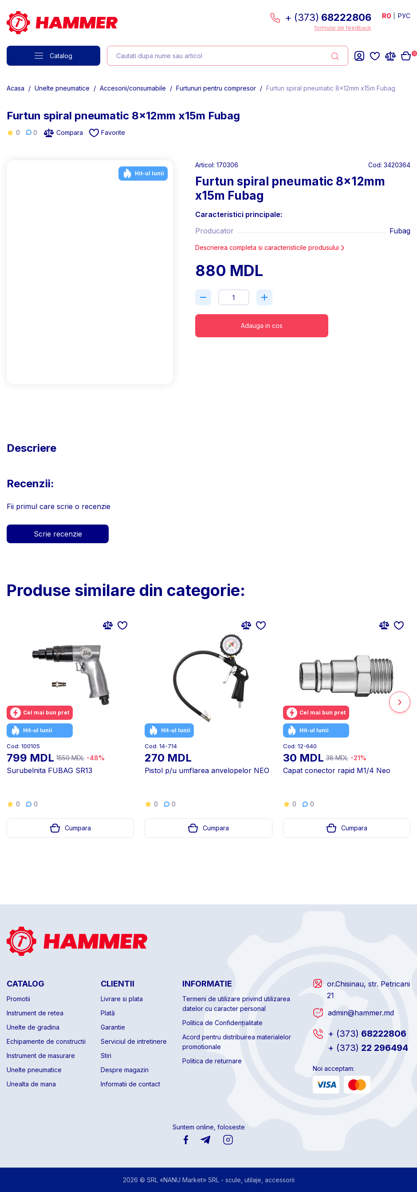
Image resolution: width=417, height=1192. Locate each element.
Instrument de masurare (41, 1055)
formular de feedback (342, 27)
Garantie (113, 1027)
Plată (108, 1013)
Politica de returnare (212, 1061)
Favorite (107, 133)
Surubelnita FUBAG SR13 (49, 770)
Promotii (18, 999)
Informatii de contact (130, 1084)
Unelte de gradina (33, 1027)
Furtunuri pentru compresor (216, 88)
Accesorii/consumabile (133, 88)
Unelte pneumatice (62, 88)
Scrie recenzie (58, 533)
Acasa (15, 88)
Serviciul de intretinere (134, 1041)
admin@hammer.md (361, 1012)
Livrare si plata (122, 999)
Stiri (106, 1055)
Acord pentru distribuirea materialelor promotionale (236, 1041)
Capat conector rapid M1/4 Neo (336, 770)
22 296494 (368, 1048)
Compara (63, 132)
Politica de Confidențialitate (222, 1022)
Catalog (53, 55)
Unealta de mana (31, 1084)
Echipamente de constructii (46, 1041)
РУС (404, 16)
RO (386, 16)
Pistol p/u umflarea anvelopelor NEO (207, 770)
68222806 (367, 1033)
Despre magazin (125, 1070)
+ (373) (328, 17)
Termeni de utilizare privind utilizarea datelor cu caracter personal (236, 1003)
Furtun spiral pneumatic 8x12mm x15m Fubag (330, 88)
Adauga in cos (262, 325)
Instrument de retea (35, 1013)
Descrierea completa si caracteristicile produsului (270, 248)
